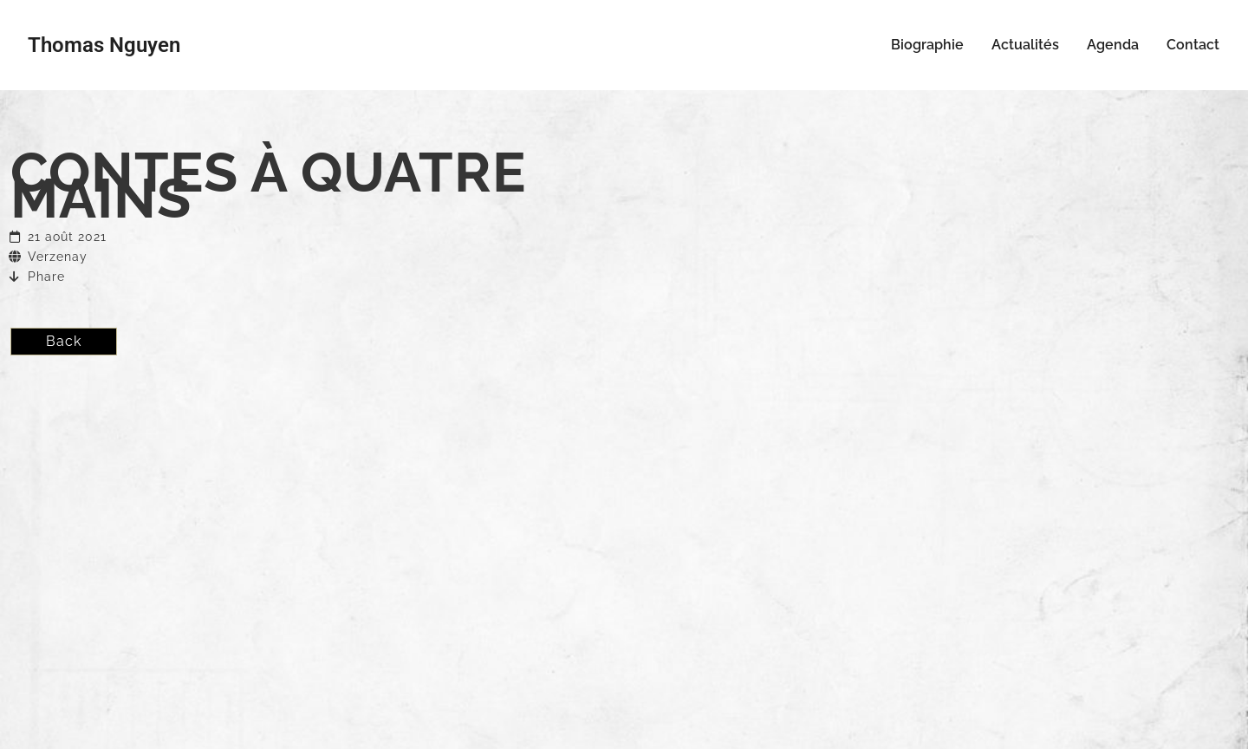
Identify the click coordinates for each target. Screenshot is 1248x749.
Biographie (927, 44)
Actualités (1025, 44)
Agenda (1113, 44)
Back (63, 341)
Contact (1193, 44)
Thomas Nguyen (104, 45)
